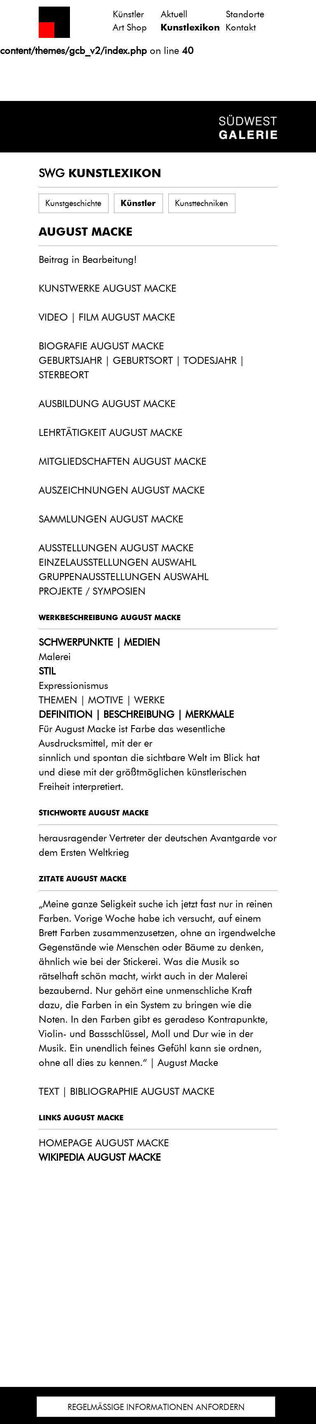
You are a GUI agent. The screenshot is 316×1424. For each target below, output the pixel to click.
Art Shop (130, 27)
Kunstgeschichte (73, 203)
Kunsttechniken (201, 203)
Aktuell (174, 14)
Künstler (128, 14)
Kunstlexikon (190, 27)
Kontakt (240, 27)
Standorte (245, 14)
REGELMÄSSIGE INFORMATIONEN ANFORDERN (156, 1407)
